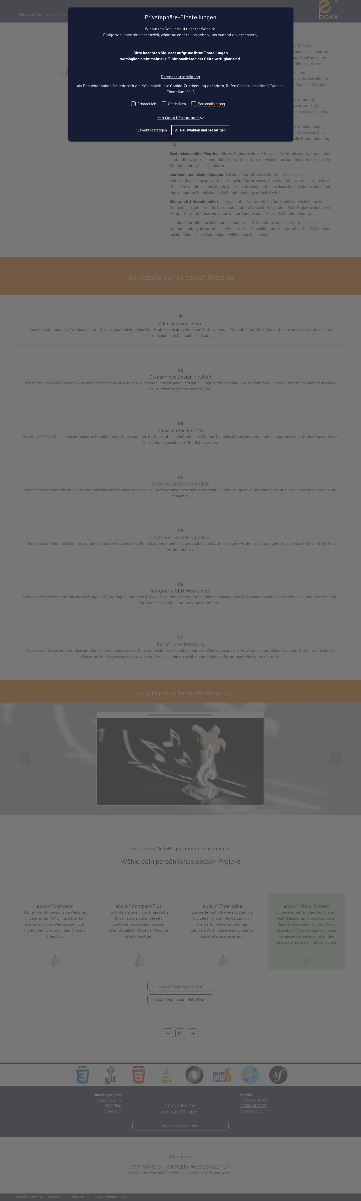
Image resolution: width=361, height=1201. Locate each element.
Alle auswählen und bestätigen (200, 130)
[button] (180, 118)
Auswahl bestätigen (151, 130)
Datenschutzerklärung (180, 76)
